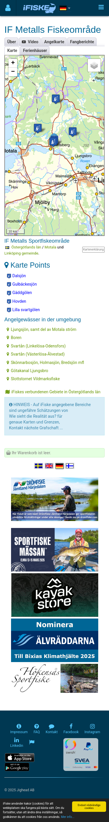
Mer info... (67, 817)
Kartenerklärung (93, 249)
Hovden (16, 301)
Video (30, 41)
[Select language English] (49, 466)
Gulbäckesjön (22, 284)
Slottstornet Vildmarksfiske (33, 378)
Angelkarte (54, 41)
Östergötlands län (26, 247)
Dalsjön (16, 276)
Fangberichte (82, 41)
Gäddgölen (19, 292)
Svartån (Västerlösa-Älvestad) (36, 354)
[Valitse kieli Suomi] (70, 466)
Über (11, 41)
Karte (12, 50)
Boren (14, 337)
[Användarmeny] (8, 8)
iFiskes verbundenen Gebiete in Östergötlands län (53, 392)
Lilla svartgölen (23, 310)
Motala (50, 247)
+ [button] (13, 63)
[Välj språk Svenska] (39, 466)
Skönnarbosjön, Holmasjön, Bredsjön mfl (45, 362)
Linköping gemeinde (21, 253)
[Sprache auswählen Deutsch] (60, 466)
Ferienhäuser (35, 50)
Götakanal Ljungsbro (27, 370)
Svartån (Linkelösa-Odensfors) (36, 346)
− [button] (13, 72)
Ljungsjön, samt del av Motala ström (41, 329)
